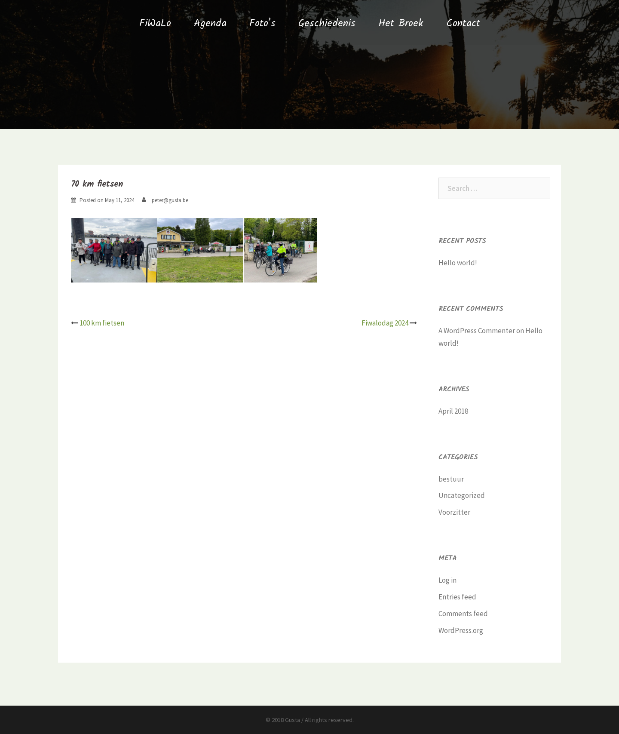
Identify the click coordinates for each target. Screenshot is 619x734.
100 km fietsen (102, 323)
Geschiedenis (326, 23)
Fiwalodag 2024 (385, 323)
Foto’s (262, 23)
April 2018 (453, 411)
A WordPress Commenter (476, 330)
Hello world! (457, 262)
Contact (463, 23)
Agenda (210, 23)
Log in (447, 580)
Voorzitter (454, 512)
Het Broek (400, 23)
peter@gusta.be (170, 200)
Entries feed (457, 597)
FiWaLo (155, 23)
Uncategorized (461, 495)
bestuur (451, 479)
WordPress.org (460, 630)
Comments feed (463, 613)
